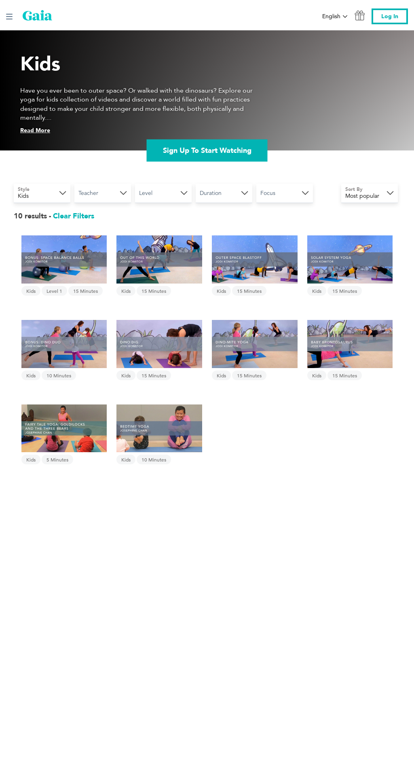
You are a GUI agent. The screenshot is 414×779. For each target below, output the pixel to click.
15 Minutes (85, 291)
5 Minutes (57, 459)
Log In (389, 16)
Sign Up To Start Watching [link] (207, 150)
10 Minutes (58, 375)
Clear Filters (73, 216)
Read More (35, 130)
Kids (31, 291)
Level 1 (54, 291)
